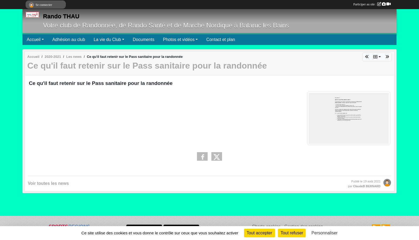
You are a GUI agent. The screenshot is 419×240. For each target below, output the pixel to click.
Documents (143, 39)
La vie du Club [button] (107, 39)
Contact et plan (220, 39)
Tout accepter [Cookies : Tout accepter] (259, 233)
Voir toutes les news (48, 183)
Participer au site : (372, 4)
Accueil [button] (34, 39)
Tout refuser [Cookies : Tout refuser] (292, 233)
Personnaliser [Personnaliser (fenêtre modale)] (325, 233)
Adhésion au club (68, 39)
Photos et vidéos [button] (179, 39)
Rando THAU (61, 16)
